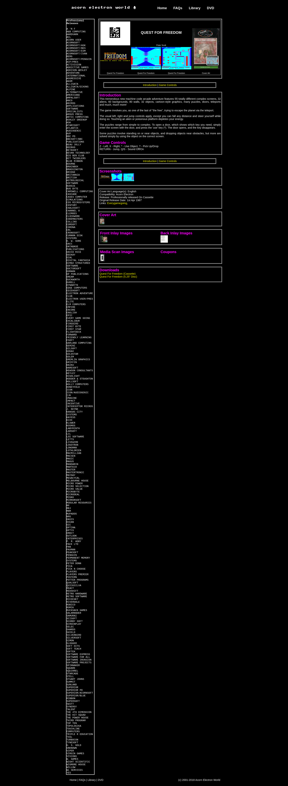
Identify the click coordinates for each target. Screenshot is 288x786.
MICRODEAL (73, 494)
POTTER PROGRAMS (77, 580)
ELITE (70, 301)
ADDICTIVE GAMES (77, 67)
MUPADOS (71, 513)
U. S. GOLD (73, 745)
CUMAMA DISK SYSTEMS (74, 237)
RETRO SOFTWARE (76, 596)
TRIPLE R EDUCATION (79, 734)
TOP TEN (71, 723)
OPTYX (70, 530)
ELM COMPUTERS (76, 304)
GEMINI (70, 345)
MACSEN (70, 456)
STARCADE (72, 673)
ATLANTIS (72, 128)
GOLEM (70, 356)
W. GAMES (72, 759)
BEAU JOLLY (73, 144)
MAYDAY (70, 475)
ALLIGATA (72, 84)
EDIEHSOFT (73, 290)
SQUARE (70, 668)
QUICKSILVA (73, 585)
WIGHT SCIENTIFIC (78, 761)
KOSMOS (70, 425)
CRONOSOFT (73, 232)
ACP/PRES (72, 62)
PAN (68, 547)
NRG (68, 516)
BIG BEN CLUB (75, 155)
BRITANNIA (73, 175)
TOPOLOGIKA (73, 726)
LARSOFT (71, 431)
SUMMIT (70, 682)
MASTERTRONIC (75, 472)
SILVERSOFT (73, 637)
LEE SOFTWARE (75, 436)
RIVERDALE (73, 602)
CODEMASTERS (74, 219)
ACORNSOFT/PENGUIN (78, 59)
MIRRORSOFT (73, 500)
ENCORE (70, 310)
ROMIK (70, 607)
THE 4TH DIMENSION (78, 712)
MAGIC (70, 458)
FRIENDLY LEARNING (78, 337)
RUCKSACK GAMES (76, 610)
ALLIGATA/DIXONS (77, 86)
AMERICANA (73, 95)
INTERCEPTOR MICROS (79, 406)
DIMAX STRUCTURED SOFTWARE (78, 264)
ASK (68, 122)
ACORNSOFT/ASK (76, 45)
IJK (68, 395)
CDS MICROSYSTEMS (78, 202)
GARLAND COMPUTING (78, 343)
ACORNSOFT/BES (76, 48)
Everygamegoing (117, 203)
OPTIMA (70, 527)
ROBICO (70, 604)
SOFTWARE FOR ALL (78, 657)
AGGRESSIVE (73, 78)
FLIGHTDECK (73, 332)
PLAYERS (71, 571)
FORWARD (71, 334)
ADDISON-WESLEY (76, 70)
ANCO (69, 100)
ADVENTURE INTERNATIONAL (76, 74)
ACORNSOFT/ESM (76, 51)
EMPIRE (70, 307)
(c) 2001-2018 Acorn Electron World (199, 779)
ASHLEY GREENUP (76, 119)
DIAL (69, 257)
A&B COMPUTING (76, 31)
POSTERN (71, 577)
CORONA (70, 227)
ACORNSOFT (73, 42)
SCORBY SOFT (74, 621)
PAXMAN (70, 549)
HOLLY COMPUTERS (77, 384)
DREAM (70, 277)
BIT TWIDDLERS (76, 158)
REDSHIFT (72, 591)
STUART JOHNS (75, 679)
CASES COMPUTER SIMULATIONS (76, 198)
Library (194, 8)
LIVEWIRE (72, 442)
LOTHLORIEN (73, 450)
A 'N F (70, 29)
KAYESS (70, 417)
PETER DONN (73, 563)
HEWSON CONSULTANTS (79, 370)
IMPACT (70, 401)
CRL (68, 230)
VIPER (70, 750)
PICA (69, 566)
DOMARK (70, 271)
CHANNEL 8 (73, 210)
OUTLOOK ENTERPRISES (74, 537)
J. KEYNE (72, 409)
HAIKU (70, 365)
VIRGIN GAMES (75, 753)
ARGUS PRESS (74, 114)
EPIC (69, 315)
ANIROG (70, 103)
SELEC (70, 626)
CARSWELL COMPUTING (79, 191)
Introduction (150, 85)
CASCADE (71, 194)
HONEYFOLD (73, 387)
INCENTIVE (73, 403)
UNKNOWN (71, 748)
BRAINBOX (72, 166)
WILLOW (70, 767)
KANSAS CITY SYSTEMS (74, 413)
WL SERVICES (74, 770)
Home (162, 8)
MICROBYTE (73, 491)
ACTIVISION (73, 64)
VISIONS (71, 756)
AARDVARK (72, 34)
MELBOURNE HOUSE (77, 480)
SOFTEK (70, 651)
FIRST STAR (73, 329)
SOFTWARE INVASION (78, 660)
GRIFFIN (71, 362)
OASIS (70, 519)
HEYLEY (70, 373)
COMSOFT (71, 224)
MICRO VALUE (74, 489)
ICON (69, 389)
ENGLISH (71, 312)
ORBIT (70, 533)
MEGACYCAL (73, 478)
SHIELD (70, 632)
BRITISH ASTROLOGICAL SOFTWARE (75, 180)
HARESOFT (72, 367)
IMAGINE (71, 398)
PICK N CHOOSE (76, 569)
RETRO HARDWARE (76, 593)
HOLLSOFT (72, 381)
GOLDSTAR (72, 354)
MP (67, 505)
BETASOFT (72, 150)
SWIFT (70, 704)
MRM (68, 511)
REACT (70, 588)
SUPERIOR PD (74, 690)
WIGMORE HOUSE (76, 764)
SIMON (70, 640)
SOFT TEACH (73, 648)
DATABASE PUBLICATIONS (75, 248)
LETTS (70, 439)
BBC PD (70, 136)
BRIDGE (70, 172)
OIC (68, 525)
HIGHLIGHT (73, 376)
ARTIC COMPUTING (77, 117)
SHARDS (70, 629)
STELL (70, 676)
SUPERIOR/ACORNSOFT (79, 693)
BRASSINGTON (74, 169)
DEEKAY (70, 254)
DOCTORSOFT (73, 268)
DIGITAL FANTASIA (78, 260)
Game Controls (168, 85)
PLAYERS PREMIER (77, 574)
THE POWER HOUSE (77, 717)
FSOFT (70, 340)
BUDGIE (70, 186)
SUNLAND (71, 684)
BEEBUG (70, 147)
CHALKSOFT (73, 208)
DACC (69, 243)
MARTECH (71, 467)
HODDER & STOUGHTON (79, 378)
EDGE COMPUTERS (76, 288)
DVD (210, 8)
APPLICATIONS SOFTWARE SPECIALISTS (75, 109)
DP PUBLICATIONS (77, 274)
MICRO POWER (74, 483)
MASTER (70, 469)
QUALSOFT (72, 582)
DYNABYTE (72, 285)
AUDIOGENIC (73, 130)
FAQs (177, 8)
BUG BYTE (72, 188)
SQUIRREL (72, 671)
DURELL (70, 282)
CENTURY (71, 205)
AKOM (69, 81)
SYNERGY (71, 706)
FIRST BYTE (73, 326)
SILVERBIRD (73, 635)
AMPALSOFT (73, 97)
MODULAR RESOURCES (78, 502)
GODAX (70, 351)
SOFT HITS (73, 646)
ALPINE (70, 89)
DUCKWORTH (73, 279)
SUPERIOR (72, 687)
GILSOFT (71, 348)
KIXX (69, 420)
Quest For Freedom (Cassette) (118, 273)
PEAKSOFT (72, 552)
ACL (68, 37)
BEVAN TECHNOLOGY (78, 153)
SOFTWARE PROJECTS (78, 662)
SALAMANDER (73, 613)
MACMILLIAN (73, 453)
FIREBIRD (72, 323)
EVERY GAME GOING (78, 318)
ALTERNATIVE (74, 92)
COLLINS (71, 221)
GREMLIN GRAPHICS (78, 359)
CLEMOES (71, 213)
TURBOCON (72, 739)
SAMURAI (71, 615)
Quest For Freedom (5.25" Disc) (118, 276)
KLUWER (70, 423)
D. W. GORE (73, 241)
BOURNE (70, 164)
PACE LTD (72, 544)
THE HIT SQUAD (76, 715)
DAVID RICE (73, 252)
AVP (68, 133)
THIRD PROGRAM (76, 720)
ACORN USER (73, 40)
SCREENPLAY (73, 624)
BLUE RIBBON (74, 161)
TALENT (70, 709)
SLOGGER (71, 643)
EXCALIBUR (73, 321)
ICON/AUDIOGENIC (77, 392)
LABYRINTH (73, 428)
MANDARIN (72, 464)
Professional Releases (75, 22)
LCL (68, 434)
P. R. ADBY (73, 541)
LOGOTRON (72, 445)
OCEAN (70, 522)
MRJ (68, 508)
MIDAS (70, 497)
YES (68, 772)
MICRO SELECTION (77, 486)
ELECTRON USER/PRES (79, 299)
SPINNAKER (73, 665)
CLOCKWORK (73, 216)
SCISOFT (71, 618)
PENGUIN (71, 555)
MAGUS (70, 461)
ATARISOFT (73, 125)
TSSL (69, 737)
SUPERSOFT (73, 701)
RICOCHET (72, 599)
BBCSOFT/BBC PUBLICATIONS (75, 140)
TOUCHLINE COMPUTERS (73, 730)
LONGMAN (71, 447)
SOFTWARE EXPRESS (78, 654)
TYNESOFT (72, 742)
